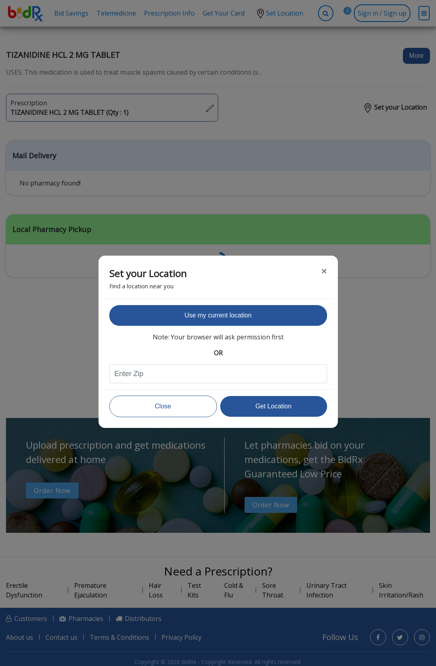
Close (163, 406)
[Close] (324, 271)
